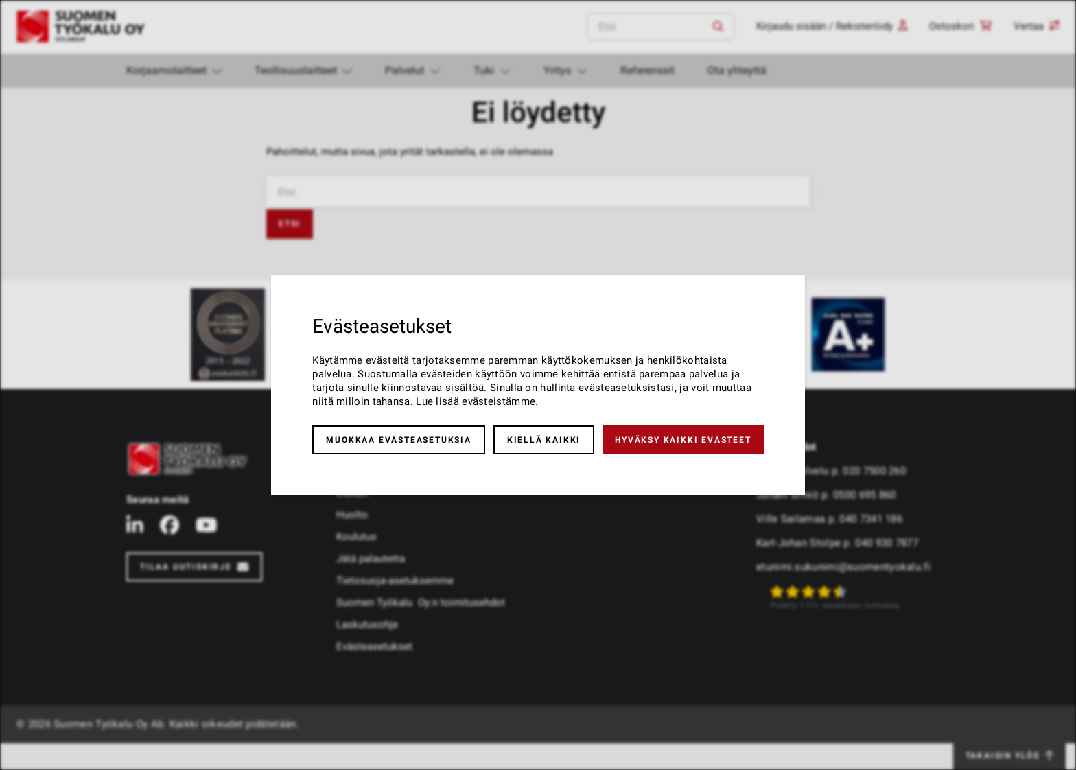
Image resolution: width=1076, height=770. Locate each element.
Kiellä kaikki (544, 440)
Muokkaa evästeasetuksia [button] (398, 440)
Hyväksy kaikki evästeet (683, 440)
